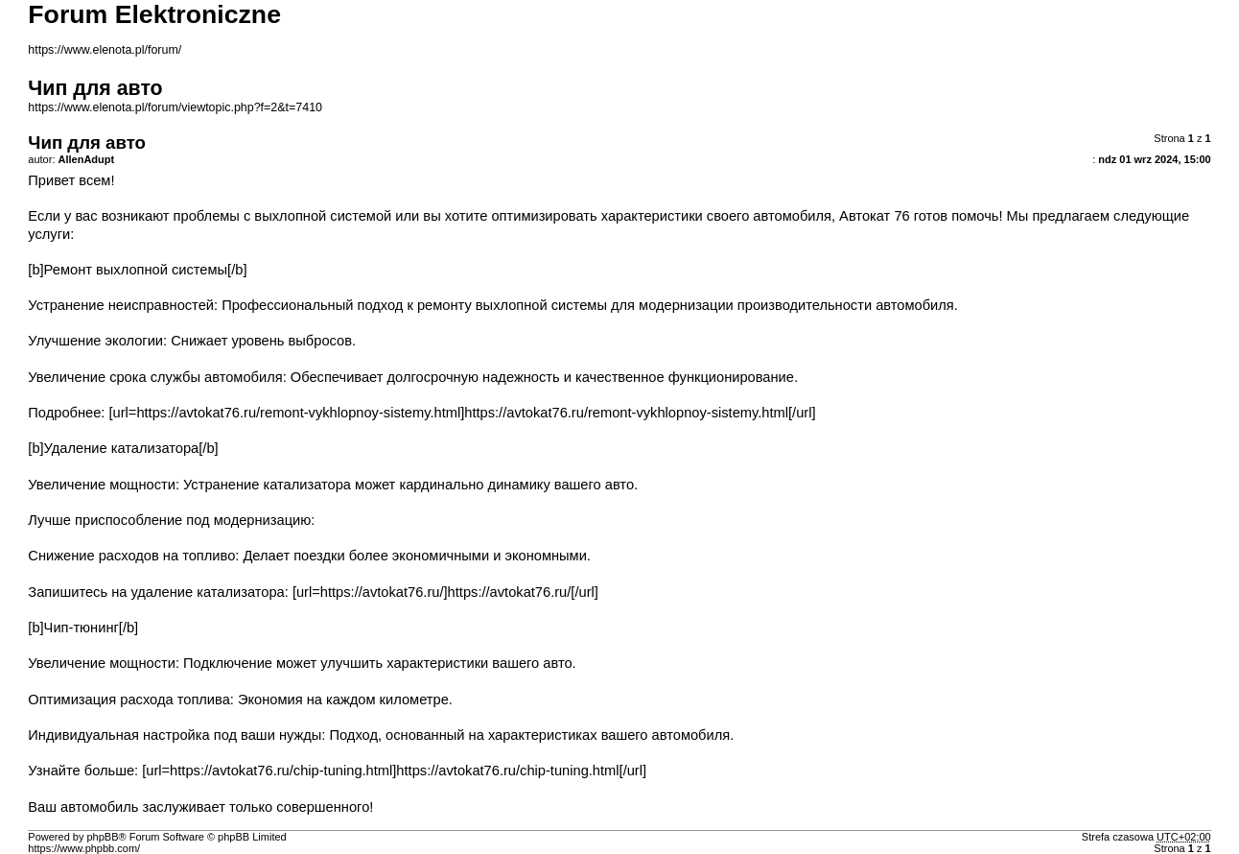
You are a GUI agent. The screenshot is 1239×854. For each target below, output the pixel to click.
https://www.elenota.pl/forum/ (104, 50)
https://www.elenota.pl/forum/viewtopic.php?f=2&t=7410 (175, 107)
